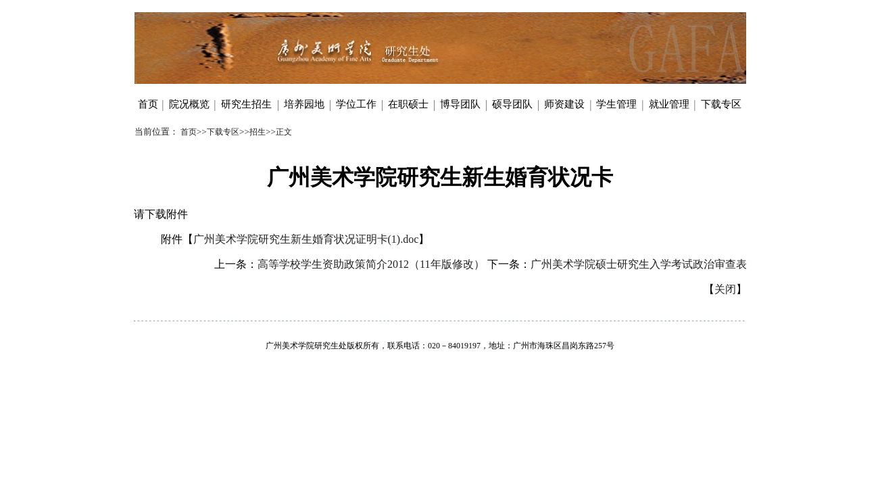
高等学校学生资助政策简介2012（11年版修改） (371, 264)
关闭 (725, 289)
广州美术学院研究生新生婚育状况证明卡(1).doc (306, 239)
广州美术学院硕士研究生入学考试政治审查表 (639, 264)
